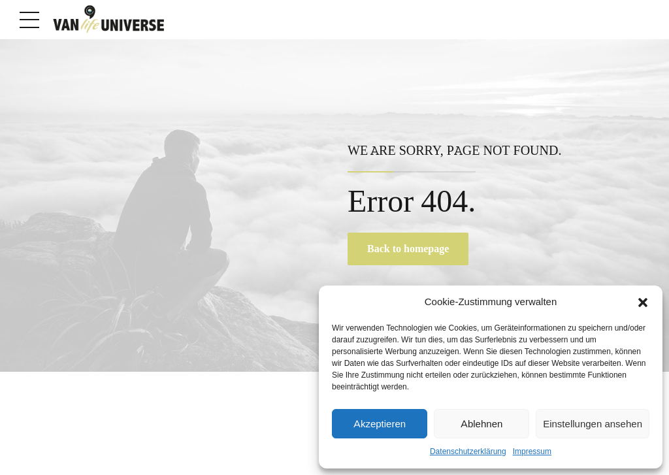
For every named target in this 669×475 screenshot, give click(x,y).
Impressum (532, 451)
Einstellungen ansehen (592, 424)
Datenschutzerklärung (468, 451)
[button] (642, 302)
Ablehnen (481, 424)
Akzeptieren (379, 424)
